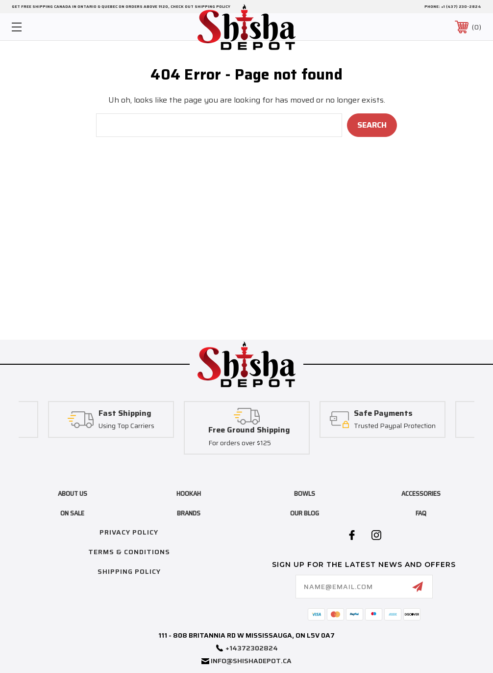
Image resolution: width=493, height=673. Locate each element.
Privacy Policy (128, 532)
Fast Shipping (125, 413)
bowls (304, 493)
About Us (72, 493)
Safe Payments (383, 413)
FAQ (421, 513)
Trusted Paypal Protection (395, 426)
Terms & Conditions (129, 551)
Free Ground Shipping (249, 430)
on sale (72, 513)
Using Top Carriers (126, 426)
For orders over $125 (239, 443)
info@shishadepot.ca (251, 660)
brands (188, 513)
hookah (188, 493)
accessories (421, 493)
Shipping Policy (129, 571)
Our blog (304, 513)
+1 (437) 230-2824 (461, 6)
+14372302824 (251, 648)
